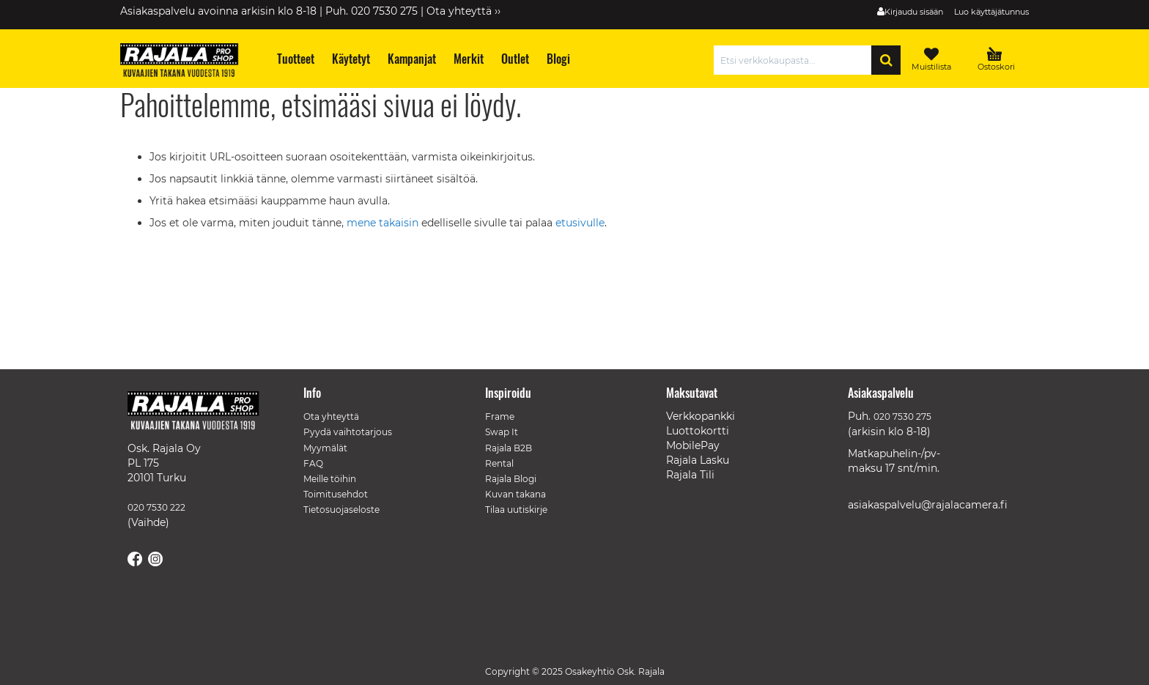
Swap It (501, 431)
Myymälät (325, 448)
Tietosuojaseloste (341, 509)
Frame (499, 416)
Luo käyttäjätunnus (991, 12)
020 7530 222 (156, 507)
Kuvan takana (515, 494)
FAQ (313, 463)
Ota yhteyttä (331, 416)
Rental (499, 463)
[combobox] (796, 60)
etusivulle (580, 222)
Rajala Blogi (510, 478)
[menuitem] (294, 59)
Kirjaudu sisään (913, 12)
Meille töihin (329, 478)
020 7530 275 (902, 416)
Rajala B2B (508, 448)
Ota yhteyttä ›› (463, 11)
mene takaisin (384, 222)
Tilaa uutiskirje (516, 509)
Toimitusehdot (335, 494)
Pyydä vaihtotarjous (347, 431)
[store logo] (186, 62)
